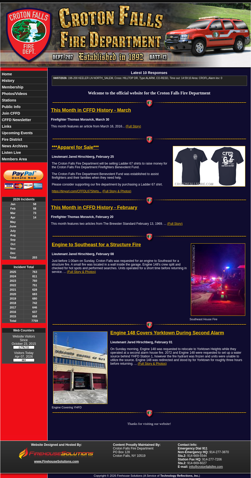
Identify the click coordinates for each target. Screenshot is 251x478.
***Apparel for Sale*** (75, 147)
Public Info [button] (10, 107)
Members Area (14, 159)
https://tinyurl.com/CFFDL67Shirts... (76, 191)
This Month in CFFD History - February (94, 207)
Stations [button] (8, 100)
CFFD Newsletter (16, 120)
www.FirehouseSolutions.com (56, 461)
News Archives (14, 146)
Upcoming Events (17, 133)
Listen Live (11, 152)
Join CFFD (10, 113)
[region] (23, 116)
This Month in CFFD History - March (91, 110)
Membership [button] (12, 87)
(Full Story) (133, 126)
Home (6, 74)
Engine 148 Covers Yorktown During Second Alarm (167, 332)
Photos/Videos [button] (14, 94)
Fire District (11, 139)
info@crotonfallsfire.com (206, 467)
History (7, 80)
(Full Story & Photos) (116, 191)
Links (6, 126)
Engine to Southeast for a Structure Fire (96, 244)
